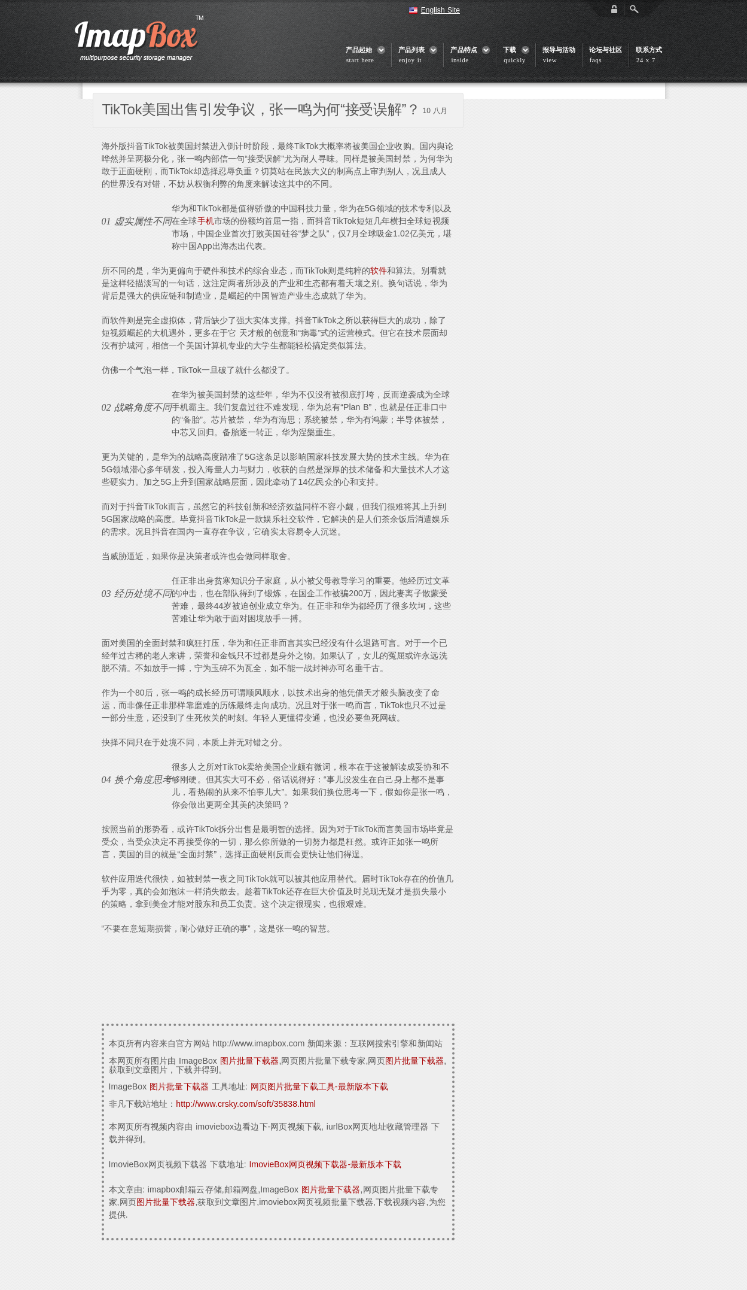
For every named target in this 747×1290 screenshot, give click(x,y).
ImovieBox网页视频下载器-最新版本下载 (325, 1164)
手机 (205, 221)
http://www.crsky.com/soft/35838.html (246, 1104)
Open (634, 9)
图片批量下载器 (249, 1061)
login (614, 9)
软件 (378, 270)
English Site (440, 10)
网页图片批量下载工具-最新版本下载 (319, 1086)
